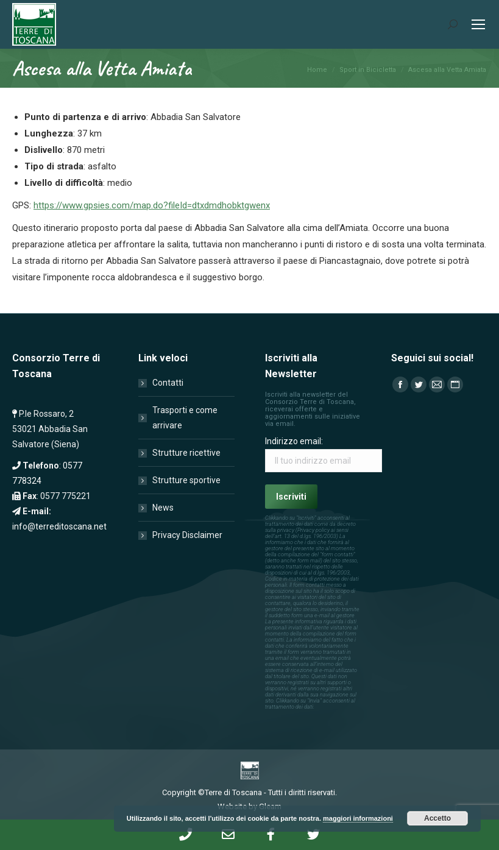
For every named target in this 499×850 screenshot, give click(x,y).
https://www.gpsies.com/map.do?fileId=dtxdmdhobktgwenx (152, 205)
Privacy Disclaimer (187, 535)
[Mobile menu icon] (478, 24)
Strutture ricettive (186, 453)
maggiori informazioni (358, 818)
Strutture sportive (186, 480)
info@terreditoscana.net (59, 526)
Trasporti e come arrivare (185, 417)
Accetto (437, 818)
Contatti (167, 383)
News (163, 507)
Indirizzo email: (294, 441)
